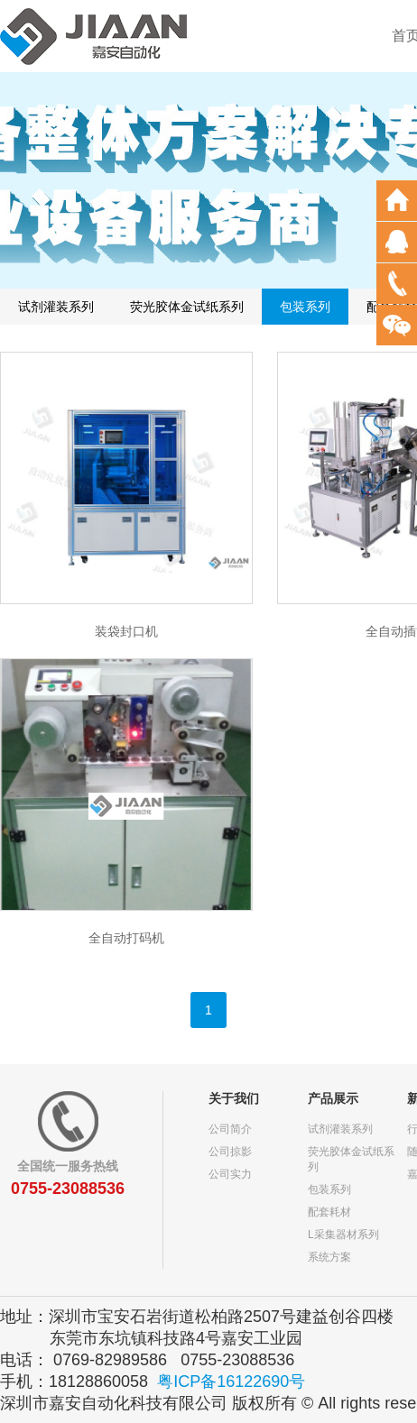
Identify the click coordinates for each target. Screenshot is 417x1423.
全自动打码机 (126, 938)
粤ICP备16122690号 (231, 1382)
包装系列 (305, 306)
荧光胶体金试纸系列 (187, 306)
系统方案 (329, 1257)
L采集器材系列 (343, 1234)
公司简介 (230, 1129)
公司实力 (230, 1174)
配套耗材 (329, 1212)
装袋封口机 (126, 631)
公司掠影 (230, 1151)
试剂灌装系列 (56, 306)
